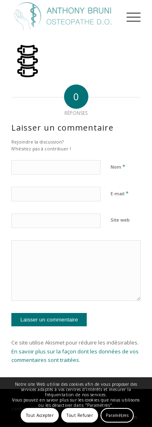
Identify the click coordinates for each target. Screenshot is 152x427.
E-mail (119, 193)
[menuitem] (129, 16)
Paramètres (117, 415)
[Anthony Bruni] (63, 16)
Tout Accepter (40, 415)
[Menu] (129, 16)
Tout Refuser (79, 415)
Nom (118, 166)
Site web (120, 220)
